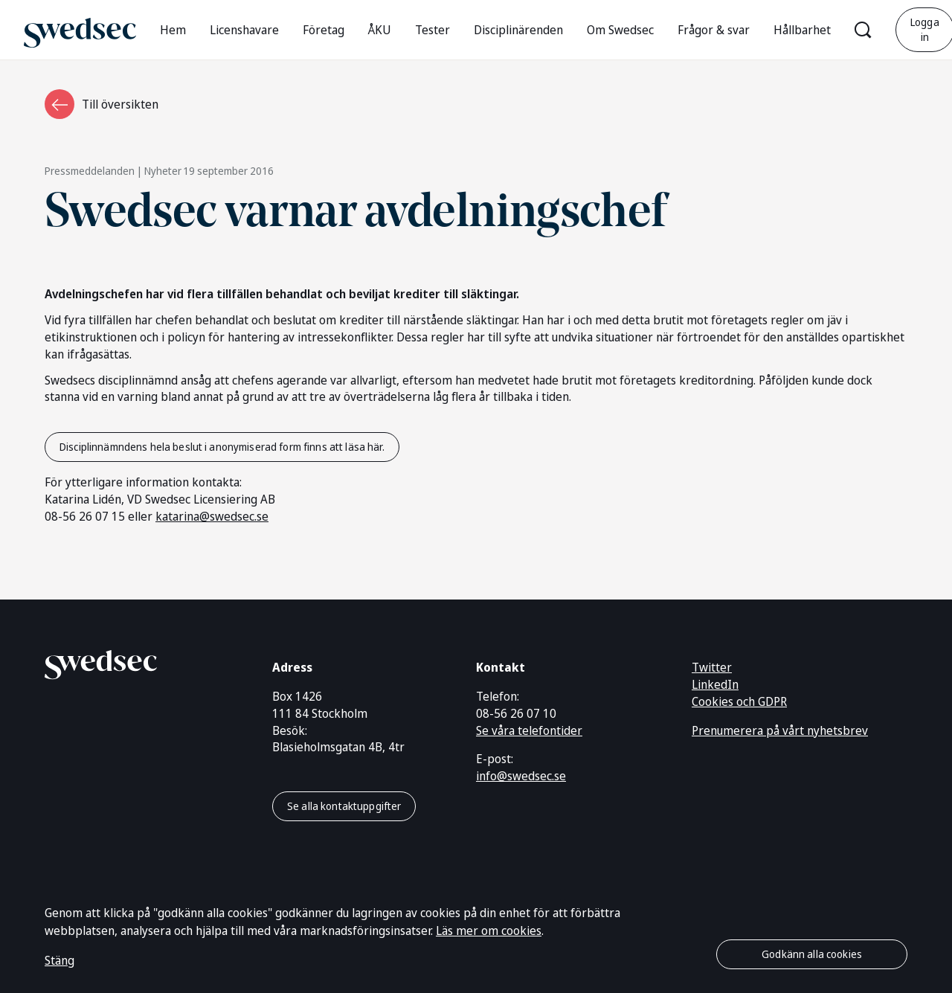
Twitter (712, 667)
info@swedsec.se (521, 776)
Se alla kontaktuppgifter (344, 806)
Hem (173, 30)
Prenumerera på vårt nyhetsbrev (780, 730)
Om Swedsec (620, 30)
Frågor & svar (714, 30)
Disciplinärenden (518, 30)
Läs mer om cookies (488, 930)
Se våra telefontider (529, 730)
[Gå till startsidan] (80, 29)
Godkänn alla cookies (812, 954)
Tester (432, 30)
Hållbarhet (802, 30)
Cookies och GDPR (739, 701)
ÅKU (379, 30)
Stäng (59, 960)
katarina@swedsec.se (211, 516)
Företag (323, 30)
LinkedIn (715, 684)
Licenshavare (244, 30)
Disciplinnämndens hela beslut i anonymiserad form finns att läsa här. (222, 447)
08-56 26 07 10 (516, 713)
